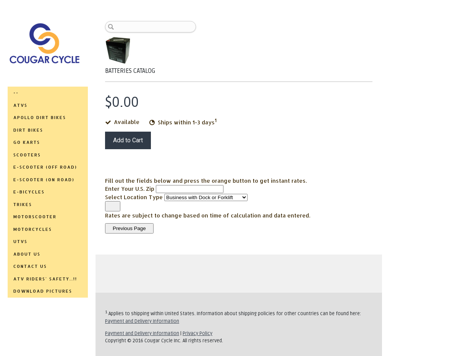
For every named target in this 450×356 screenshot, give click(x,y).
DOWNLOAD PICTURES (42, 291)
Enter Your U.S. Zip (129, 188)
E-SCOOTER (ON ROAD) (43, 179)
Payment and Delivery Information (142, 321)
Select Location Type (134, 197)
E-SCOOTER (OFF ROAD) (45, 167)
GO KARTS (26, 142)
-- (16, 92)
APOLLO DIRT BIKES (39, 117)
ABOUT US (26, 254)
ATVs (20, 105)
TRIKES (22, 204)
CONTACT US (30, 266)
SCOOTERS (27, 155)
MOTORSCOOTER (35, 216)
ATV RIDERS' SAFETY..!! (45, 279)
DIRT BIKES (28, 130)
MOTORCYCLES (32, 229)
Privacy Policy (197, 333)
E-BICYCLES (29, 192)
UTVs (20, 241)
